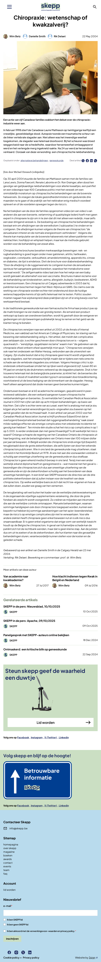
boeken (7, 855)
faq (5, 873)
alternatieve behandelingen (34, 160)
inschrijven (12, 938)
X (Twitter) (50, 737)
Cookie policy (11, 957)
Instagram (37, 737)
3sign (92, 957)
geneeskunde (56, 160)
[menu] (9, 7)
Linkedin (64, 737)
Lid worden (46, 722)
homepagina (10, 844)
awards (7, 859)
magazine (9, 851)
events (7, 866)
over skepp (9, 848)
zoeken (95, 7)
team (6, 870)
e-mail (7, 905)
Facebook (23, 737)
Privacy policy (31, 957)
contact (7, 862)
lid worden (9, 889)
